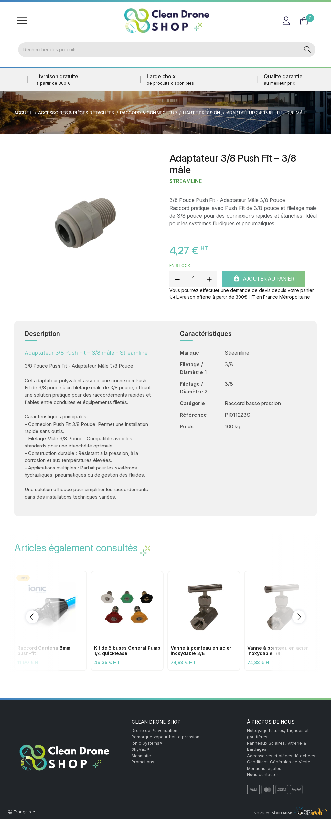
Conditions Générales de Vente (278, 761)
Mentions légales (264, 768)
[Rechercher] (158, 49)
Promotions (143, 761)
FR (309, 8)
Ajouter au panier (267, 279)
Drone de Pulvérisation (154, 730)
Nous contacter (262, 774)
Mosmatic (141, 755)
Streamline (185, 181)
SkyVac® (140, 749)
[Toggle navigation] (22, 21)
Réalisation (299, 813)
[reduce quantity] (177, 279)
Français (20, 811)
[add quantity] (209, 279)
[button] (32, 617)
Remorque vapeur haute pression (165, 736)
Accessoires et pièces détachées (281, 755)
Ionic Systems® (147, 743)
